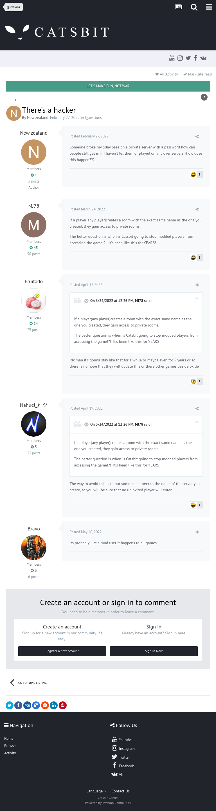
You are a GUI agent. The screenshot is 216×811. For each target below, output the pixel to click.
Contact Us (121, 791)
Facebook (122, 765)
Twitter (120, 757)
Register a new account (62, 651)
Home (9, 738)
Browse (9, 745)
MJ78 (33, 206)
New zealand (37, 117)
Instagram (123, 748)
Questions (93, 117)
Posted (89, 136)
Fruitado (34, 281)
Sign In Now (154, 651)
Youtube (121, 739)
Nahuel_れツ (34, 405)
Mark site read (197, 74)
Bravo (34, 528)
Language (96, 791)
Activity (10, 753)
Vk (117, 774)
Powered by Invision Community (108, 803)
